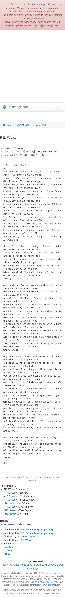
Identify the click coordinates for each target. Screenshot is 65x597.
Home (7, 125)
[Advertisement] (32, 66)
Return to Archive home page (16, 564)
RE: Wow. (12, 492)
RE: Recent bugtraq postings (37, 529)
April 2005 (41, 125)
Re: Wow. (10, 503)
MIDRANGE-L (24, 125)
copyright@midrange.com (49, 585)
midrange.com (53, 573)
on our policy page (43, 582)
